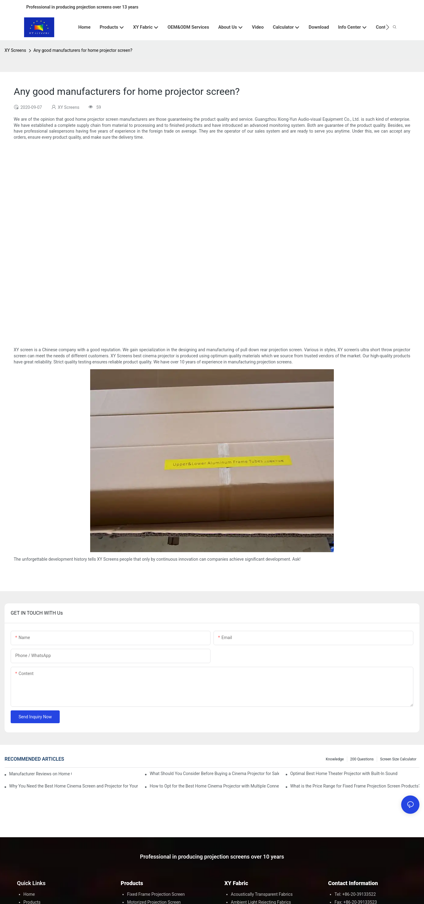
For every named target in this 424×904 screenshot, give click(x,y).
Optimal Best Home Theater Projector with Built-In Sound (344, 773)
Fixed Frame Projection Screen (156, 894)
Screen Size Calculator (398, 759)
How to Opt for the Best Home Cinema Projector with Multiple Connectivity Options (214, 786)
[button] (387, 27)
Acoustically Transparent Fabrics (262, 894)
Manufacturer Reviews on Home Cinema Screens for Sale (40, 773)
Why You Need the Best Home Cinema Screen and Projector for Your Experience (73, 786)
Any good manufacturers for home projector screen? (83, 50)
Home (29, 894)
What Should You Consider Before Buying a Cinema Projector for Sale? (214, 773)
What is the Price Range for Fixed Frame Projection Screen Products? (354, 786)
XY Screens (15, 50)
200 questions (362, 759)
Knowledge (335, 759)
